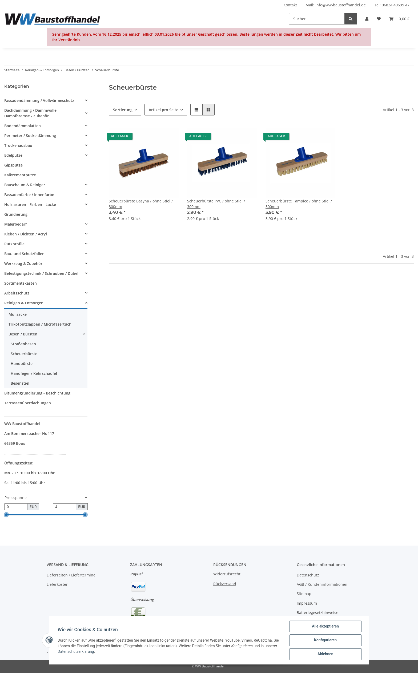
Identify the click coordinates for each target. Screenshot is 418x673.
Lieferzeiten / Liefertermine (71, 575)
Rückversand (224, 583)
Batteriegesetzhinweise (317, 612)
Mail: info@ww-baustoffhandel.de (336, 4)
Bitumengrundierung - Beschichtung (37, 393)
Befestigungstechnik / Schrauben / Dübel (41, 273)
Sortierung (122, 109)
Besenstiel (20, 383)
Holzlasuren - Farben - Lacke (30, 204)
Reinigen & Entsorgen (23, 302)
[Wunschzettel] (379, 19)
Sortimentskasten (20, 283)
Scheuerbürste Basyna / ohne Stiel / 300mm (141, 203)
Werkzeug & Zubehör (23, 263)
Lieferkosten (58, 584)
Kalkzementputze (20, 174)
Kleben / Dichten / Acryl (25, 233)
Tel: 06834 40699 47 (391, 4)
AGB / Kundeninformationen (322, 584)
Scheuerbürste (24, 353)
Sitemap (304, 593)
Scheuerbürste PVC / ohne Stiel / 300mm (216, 203)
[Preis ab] (15, 506)
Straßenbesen (23, 343)
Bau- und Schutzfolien (24, 253)
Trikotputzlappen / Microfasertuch (40, 324)
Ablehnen (325, 654)
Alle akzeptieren (325, 626)
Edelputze (13, 155)
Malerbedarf (15, 224)
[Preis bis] (64, 506)
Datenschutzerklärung (76, 651)
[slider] (6, 515)
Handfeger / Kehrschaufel (34, 373)
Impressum (307, 603)
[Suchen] (317, 18)
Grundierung (15, 214)
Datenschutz (308, 575)
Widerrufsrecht (226, 573)
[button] (367, 19)
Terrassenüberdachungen (27, 402)
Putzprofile (14, 243)
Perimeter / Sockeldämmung (30, 135)
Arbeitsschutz (16, 293)
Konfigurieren (325, 640)
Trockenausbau (18, 145)
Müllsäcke (18, 314)
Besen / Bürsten (23, 333)
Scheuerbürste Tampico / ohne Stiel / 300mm (299, 203)
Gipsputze (13, 165)
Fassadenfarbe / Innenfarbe (29, 194)
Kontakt (290, 4)
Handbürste (22, 363)
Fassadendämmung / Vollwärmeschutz (39, 100)
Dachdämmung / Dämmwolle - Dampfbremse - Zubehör (31, 113)
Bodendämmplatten (22, 125)
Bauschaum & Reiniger (24, 184)
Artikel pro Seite (163, 109)
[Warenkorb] (399, 19)
